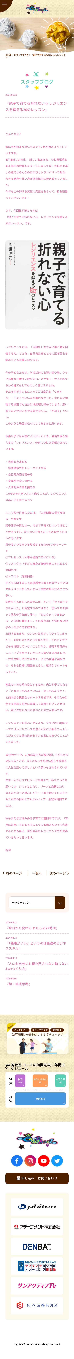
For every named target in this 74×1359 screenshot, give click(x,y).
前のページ (14, 873)
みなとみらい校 (40, 1081)
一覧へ (37, 873)
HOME (8, 54)
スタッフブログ (21, 54)
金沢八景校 (60, 1081)
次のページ (57, 873)
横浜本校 (20, 1081)
